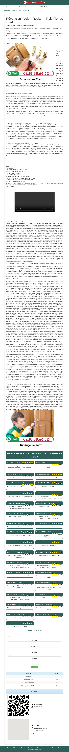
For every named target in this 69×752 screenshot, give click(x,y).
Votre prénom (34, 646)
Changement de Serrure (13, 748)
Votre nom (34, 640)
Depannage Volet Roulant (44, 748)
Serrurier (35, 725)
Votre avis (34, 658)
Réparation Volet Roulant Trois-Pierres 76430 (34, 202)
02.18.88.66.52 (31, 2)
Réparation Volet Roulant (34, 749)
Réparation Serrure (57, 748)
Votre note (34, 652)
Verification (34, 634)
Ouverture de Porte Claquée (28, 748)
